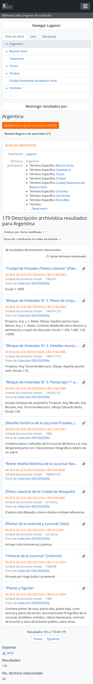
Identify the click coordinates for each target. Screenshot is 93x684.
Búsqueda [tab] (49, 36)
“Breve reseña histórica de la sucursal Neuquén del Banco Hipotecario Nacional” (41, 464)
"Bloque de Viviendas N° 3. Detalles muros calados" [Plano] (41, 346)
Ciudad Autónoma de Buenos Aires (33, 81)
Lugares (31, 154)
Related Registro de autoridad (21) (27, 134)
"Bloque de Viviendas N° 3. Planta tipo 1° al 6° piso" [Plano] (41, 382)
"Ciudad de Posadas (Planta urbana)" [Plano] (41, 268)
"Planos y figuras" (19, 588)
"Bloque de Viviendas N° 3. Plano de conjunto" (41, 300)
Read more (39, 209)
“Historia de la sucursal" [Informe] (33, 556)
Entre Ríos (63, 200)
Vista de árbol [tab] (14, 36)
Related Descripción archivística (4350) (30, 125)
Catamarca (17, 59)
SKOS (8, 653)
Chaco (14, 66)
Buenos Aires (18, 51)
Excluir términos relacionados (66, 256)
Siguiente (53, 639)
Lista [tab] (33, 36)
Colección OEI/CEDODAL (33, 283)
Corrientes (63, 196)
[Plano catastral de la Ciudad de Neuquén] (40, 491)
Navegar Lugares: (46, 25)
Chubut (15, 73)
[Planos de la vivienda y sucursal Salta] (37, 524)
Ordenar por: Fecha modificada (23, 232)
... (11, 95)
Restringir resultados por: (47, 106)
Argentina (16, 44)
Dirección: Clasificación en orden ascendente (31, 239)
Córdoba (15, 88)
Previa (38, 639)
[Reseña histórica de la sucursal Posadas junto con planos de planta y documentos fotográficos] (41, 423)
